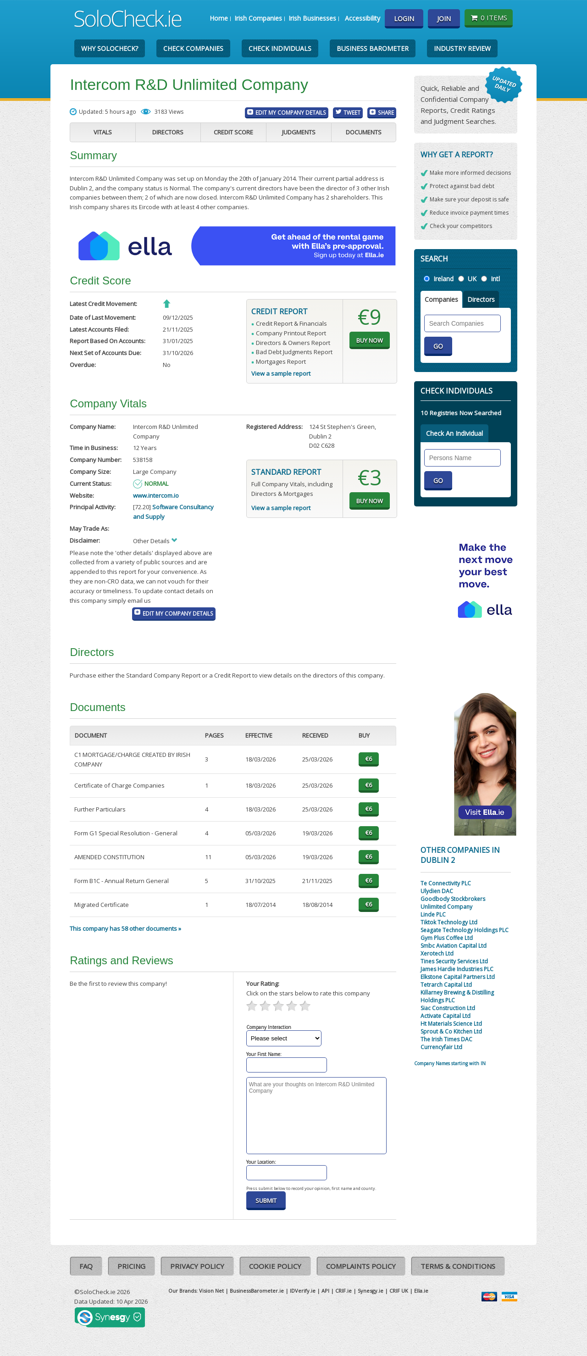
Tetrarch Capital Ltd (446, 985)
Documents (364, 132)
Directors (167, 132)
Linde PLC (433, 914)
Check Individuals (280, 48)
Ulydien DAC (437, 891)
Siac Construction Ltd (448, 1008)
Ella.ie (421, 1290)
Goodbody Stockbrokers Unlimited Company (453, 903)
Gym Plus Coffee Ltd (447, 938)
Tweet (351, 112)
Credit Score (233, 132)
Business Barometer (373, 48)
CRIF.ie (343, 1290)
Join (444, 18)
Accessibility (362, 18)
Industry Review (462, 48)
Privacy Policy (197, 1266)
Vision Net (211, 1290)
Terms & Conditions (458, 1266)
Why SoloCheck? (109, 48)
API (325, 1290)
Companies (441, 299)
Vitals (103, 132)
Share (386, 112)
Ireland (443, 278)
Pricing (131, 1266)
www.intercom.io (156, 495)
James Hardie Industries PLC (457, 969)
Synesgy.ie (370, 1290)
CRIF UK (398, 1290)
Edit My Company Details (290, 112)
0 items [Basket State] (488, 17)
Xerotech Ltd (437, 953)
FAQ (86, 1266)
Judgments (299, 132)
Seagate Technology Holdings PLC (465, 930)
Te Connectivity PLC (446, 883)
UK (472, 278)
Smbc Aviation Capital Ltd (454, 946)
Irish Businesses (312, 18)
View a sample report (280, 373)
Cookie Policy (275, 1266)
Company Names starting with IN (450, 1063)
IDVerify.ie (303, 1290)
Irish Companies (258, 18)
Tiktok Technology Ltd (449, 922)
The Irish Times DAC (446, 1039)
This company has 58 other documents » (125, 928)
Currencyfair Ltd (441, 1047)
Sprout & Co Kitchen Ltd (451, 1031)
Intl (495, 278)
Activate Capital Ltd (446, 1016)
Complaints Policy (361, 1266)
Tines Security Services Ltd (454, 961)
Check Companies (193, 48)
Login (404, 18)
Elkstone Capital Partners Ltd (458, 977)
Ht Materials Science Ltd (451, 1024)
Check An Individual (454, 433)
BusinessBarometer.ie (257, 1290)
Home (219, 18)
